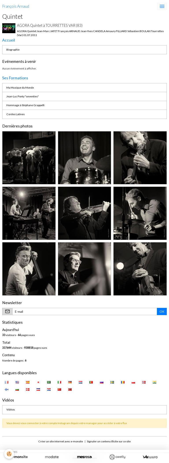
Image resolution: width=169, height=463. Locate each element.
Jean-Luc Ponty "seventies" (22, 96)
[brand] (15, 6)
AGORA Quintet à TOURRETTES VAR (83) (50, 25)
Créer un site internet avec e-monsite (60, 441)
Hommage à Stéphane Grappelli (25, 105)
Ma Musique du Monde (20, 87)
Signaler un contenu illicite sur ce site (109, 441)
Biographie (13, 49)
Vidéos (10, 409)
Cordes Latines (15, 114)
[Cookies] (9, 454)
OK (162, 311)
